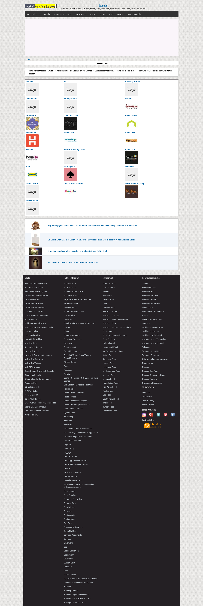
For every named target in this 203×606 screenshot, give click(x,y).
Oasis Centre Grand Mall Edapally (39, 371)
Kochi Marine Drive (150, 295)
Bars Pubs (107, 295)
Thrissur (145, 367)
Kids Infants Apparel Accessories (78, 428)
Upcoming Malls (134, 14)
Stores (120, 14)
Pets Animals (69, 507)
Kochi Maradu (148, 291)
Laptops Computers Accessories (78, 436)
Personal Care (70, 503)
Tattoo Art (68, 567)
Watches (67, 587)
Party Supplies (70, 495)
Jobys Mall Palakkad (34, 339)
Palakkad (146, 347)
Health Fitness (70, 397)
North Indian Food (111, 383)
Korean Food (108, 363)
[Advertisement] (101, 37)
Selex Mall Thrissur (33, 399)
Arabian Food (109, 287)
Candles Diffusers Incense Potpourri (79, 323)
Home (27, 59)
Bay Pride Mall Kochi (34, 287)
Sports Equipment (71, 551)
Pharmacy (68, 511)
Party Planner (70, 491)
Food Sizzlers (109, 339)
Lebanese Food (109, 367)
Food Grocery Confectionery (115, 335)
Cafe (105, 303)
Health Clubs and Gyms (74, 393)
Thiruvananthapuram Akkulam (155, 359)
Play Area (68, 523)
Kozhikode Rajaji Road (152, 335)
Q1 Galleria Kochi (32, 387)
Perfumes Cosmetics (73, 499)
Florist (66, 366)
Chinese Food (109, 307)
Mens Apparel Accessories (75, 460)
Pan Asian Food (110, 387)
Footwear (68, 370)
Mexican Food (109, 375)
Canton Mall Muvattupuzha (36, 295)
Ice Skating (68, 416)
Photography (69, 519)
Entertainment (70, 347)
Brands (46, 14)
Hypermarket (69, 413)
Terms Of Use (148, 405)
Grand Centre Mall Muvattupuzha (39, 327)
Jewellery (68, 424)
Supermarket (69, 563)
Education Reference (73, 339)
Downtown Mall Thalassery (36, 315)
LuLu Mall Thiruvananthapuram (38, 355)
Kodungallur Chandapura (153, 311)
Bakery (106, 291)
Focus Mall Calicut (33, 319)
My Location (32, 14)
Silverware (68, 543)
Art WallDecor (70, 287)
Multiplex (67, 468)
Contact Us (147, 397)
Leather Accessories (72, 440)
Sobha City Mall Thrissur (35, 407)
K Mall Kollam (31, 343)
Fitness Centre (70, 362)
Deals (69, 14)
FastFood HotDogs (111, 315)
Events (93, 14)
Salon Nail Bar (70, 531)
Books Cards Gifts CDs (74, 311)
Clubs (66, 331)
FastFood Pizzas (110, 323)
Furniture (68, 374)
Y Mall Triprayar (31, 415)
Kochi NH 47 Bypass (151, 303)
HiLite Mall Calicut (32, 335)
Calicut (145, 283)
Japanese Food (109, 359)
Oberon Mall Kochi (33, 375)
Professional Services (73, 527)
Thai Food (107, 403)
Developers (81, 14)
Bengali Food (108, 299)
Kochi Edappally (149, 287)
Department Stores (72, 335)
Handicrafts (69, 389)
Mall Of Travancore (33, 367)
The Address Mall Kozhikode (37, 411)
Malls (111, 14)
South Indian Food (111, 399)
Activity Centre (70, 283)
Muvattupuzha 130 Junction (154, 339)
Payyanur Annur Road (151, 351)
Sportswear (69, 555)
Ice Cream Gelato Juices (113, 351)
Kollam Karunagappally (152, 319)
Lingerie (67, 444)
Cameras (68, 319)
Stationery (68, 559)
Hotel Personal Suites (73, 409)
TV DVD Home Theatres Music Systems (81, 579)
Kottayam (146, 323)
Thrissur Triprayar (149, 379)
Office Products (70, 476)
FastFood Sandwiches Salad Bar (117, 327)
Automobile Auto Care (73, 291)
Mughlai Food (109, 379)
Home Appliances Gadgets (75, 401)
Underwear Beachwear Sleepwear (78, 582)
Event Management (72, 351)
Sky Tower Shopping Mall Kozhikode (40, 403)
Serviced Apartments (73, 535)
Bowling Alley (69, 315)
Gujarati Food (109, 343)
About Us (146, 392)
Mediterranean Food (111, 371)
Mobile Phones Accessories (76, 464)
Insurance (68, 421)
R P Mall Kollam (31, 391)
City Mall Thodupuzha (34, 311)
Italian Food (108, 355)
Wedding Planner (71, 590)
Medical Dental (70, 456)
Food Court (108, 331)
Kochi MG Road (149, 299)
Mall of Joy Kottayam (34, 359)
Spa (65, 547)
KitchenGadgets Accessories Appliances (81, 432)
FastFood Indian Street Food (115, 319)
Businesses (59, 14)
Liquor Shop (69, 448)
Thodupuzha (147, 363)
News (102, 14)
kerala (103, 5)
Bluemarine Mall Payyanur (36, 291)
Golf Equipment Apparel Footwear (78, 385)
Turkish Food (108, 407)
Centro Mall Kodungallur (35, 307)
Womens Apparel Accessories (77, 594)
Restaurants (108, 391)
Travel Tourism (70, 575)
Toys (66, 571)
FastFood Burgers (111, 311)
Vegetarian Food (110, 411)
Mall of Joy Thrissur (33, 363)
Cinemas (67, 327)
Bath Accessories (71, 303)
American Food (109, 283)
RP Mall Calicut (31, 395)
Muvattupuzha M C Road (153, 343)
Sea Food (107, 395)
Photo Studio (69, 515)
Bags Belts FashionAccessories (77, 299)
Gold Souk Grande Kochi (35, 323)
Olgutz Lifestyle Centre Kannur (38, 379)
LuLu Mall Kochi (32, 351)
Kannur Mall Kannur (33, 347)
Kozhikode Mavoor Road (152, 327)
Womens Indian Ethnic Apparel (77, 598)
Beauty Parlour (70, 307)
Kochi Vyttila (147, 307)
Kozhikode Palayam (150, 331)
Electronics (68, 343)
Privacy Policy (148, 401)
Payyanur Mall (31, 383)
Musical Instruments (72, 472)
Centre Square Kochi (34, 303)
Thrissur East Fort (149, 371)
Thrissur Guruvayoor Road (153, 375)
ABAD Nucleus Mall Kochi (36, 283)
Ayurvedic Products (72, 295)
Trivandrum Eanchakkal (152, 383)
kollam (145, 315)
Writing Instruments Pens (75, 602)
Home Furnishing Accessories (77, 405)
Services (67, 539)
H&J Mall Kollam (32, 331)
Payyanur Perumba (150, 355)
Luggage (67, 452)
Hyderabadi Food (110, 347)
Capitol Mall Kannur (33, 299)
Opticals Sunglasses (72, 480)
